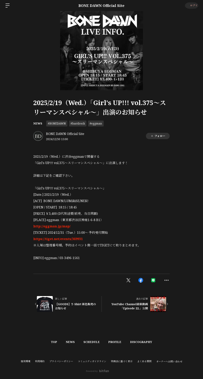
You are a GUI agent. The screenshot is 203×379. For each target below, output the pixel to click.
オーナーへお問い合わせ (169, 361)
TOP (52, 342)
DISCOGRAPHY (144, 342)
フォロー (157, 136)
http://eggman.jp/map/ (52, 226)
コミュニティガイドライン (92, 361)
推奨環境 (25, 361)
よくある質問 (144, 361)
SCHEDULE (91, 342)
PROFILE (116, 342)
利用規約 (40, 361)
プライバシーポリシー (61, 361)
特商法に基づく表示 (121, 361)
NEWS (37, 123)
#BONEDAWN (57, 123)
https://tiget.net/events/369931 (58, 239)
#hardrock (78, 123)
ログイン (191, 5)
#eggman (96, 123)
